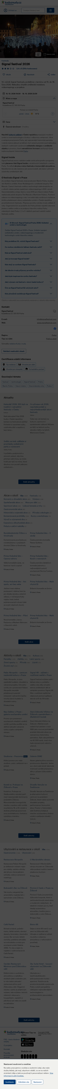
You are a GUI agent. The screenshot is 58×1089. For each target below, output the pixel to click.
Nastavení (37, 1082)
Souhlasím (9, 1082)
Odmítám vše (23, 1082)
